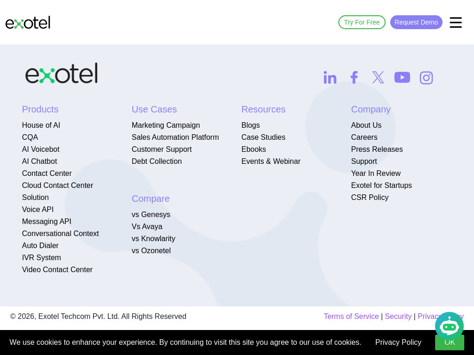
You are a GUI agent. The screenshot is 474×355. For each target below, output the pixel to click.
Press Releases (377, 149)
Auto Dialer (40, 245)
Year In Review (375, 173)
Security (398, 316)
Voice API (38, 209)
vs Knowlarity (153, 239)
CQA (30, 137)
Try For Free (362, 22)
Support (364, 161)
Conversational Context (60, 233)
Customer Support (161, 149)
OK (449, 342)
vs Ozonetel (150, 251)
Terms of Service (351, 316)
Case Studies (263, 137)
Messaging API (46, 221)
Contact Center (47, 173)
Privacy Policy (398, 342)
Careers (364, 137)
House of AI (41, 125)
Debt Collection (156, 161)
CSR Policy (369, 197)
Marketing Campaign (165, 125)
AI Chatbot (39, 161)
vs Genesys (150, 214)
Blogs (250, 125)
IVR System (41, 258)
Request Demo (416, 22)
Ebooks (253, 149)
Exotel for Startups (381, 185)
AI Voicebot (40, 149)
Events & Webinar (270, 161)
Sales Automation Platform (175, 137)
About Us (366, 125)
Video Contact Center (57, 270)
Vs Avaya (146, 226)
